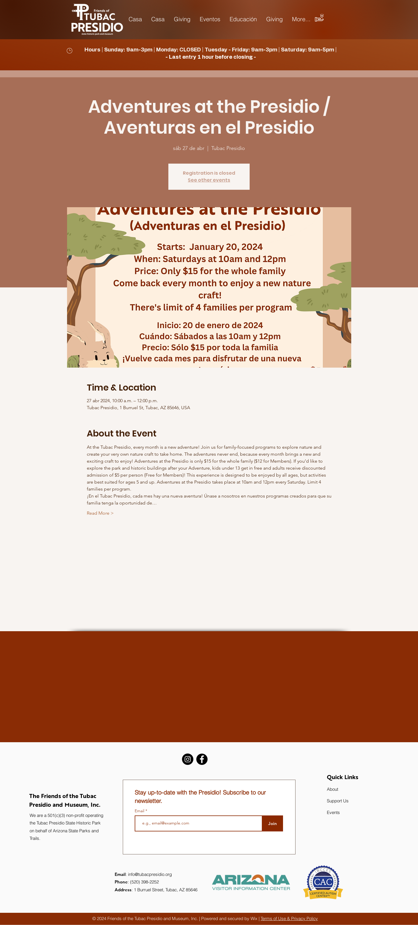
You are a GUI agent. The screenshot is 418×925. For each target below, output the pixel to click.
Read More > (100, 513)
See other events (209, 180)
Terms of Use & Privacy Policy (289, 918)
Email (140, 811)
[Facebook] (202, 759)
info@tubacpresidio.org (150, 874)
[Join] (272, 823)
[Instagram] (187, 759)
